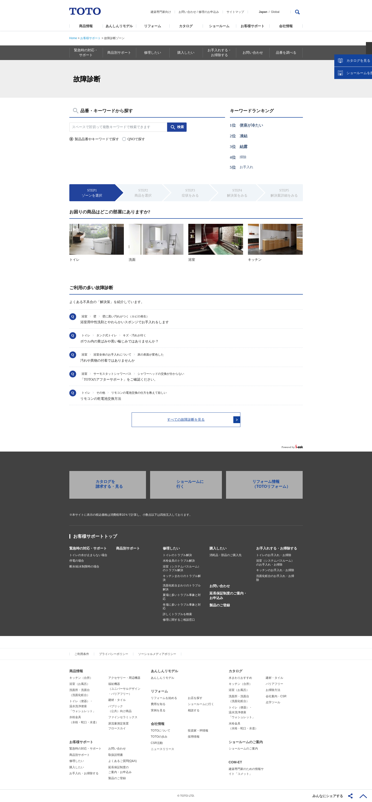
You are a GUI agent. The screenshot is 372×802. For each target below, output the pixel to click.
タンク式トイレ (106, 335)
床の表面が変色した (150, 354)
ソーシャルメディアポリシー (157, 654)
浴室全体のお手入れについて (112, 354)
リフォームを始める (164, 698)
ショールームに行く (201, 704)
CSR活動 (157, 743)
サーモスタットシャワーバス (112, 373)
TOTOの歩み (159, 737)
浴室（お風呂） (79, 684)
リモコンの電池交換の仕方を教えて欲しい (139, 392)
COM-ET (235, 762)
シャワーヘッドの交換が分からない (160, 373)
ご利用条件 (81, 654)
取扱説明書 (115, 755)
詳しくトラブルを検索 (177, 614)
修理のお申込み (209, 12)
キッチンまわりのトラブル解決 (182, 578)
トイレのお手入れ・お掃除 (273, 555)
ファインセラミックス (122, 717)
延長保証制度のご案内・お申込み (228, 596)
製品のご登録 (219, 605)
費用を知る (158, 704)
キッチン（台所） (81, 678)
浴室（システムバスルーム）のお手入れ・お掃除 (275, 563)
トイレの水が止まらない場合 (88, 555)
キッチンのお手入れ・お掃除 (275, 570)
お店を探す (195, 698)
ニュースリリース (162, 749)
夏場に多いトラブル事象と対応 (182, 597)
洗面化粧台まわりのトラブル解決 (182, 588)
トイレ (86, 335)
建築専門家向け (161, 12)
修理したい (171, 548)
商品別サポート (128, 548)
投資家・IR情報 (198, 730)
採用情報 (194, 737)
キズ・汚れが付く (134, 335)
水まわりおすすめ (240, 678)
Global (275, 12)
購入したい (218, 548)
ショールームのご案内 (246, 742)
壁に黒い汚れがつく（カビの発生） (125, 316)
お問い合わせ (187, 12)
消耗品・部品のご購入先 (225, 555)
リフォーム (152, 26)
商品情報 (86, 26)
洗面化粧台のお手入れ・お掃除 (275, 578)
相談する (194, 710)
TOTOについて (161, 730)
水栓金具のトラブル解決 (179, 561)
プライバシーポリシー (113, 654)
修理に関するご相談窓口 (179, 620)
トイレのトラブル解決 (177, 555)
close (366, 79)
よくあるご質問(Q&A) (122, 761)
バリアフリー (274, 684)
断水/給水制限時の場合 (84, 566)
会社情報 (286, 26)
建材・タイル (117, 700)
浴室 (84, 316)
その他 (100, 392)
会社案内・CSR (276, 696)
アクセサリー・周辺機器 (124, 678)
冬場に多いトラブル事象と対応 (182, 606)
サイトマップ (235, 12)
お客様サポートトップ (95, 536)
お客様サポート (252, 26)
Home (73, 38)
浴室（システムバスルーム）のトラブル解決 (182, 568)
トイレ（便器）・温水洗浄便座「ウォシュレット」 (82, 706)
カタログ (186, 26)
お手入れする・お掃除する (276, 548)
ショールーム (219, 26)
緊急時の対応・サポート (88, 548)
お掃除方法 (273, 690)
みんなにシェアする (327, 796)
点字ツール (273, 703)
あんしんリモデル (119, 26)
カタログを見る (352, 91)
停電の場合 (76, 561)
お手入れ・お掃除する (84, 774)
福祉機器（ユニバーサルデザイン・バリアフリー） (124, 689)
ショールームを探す (355, 104)
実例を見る (158, 710)
